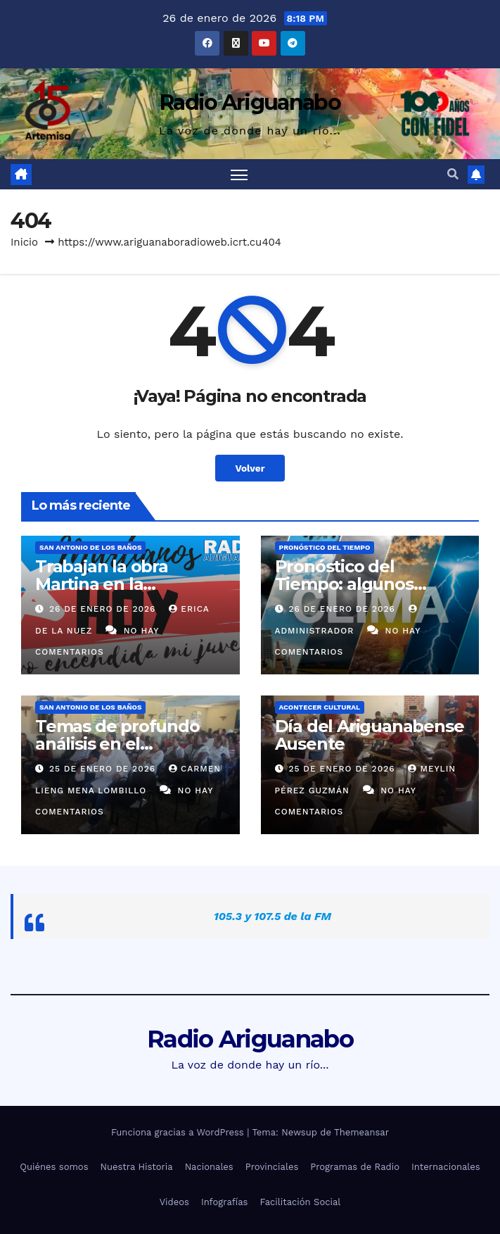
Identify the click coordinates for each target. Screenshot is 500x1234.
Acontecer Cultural (320, 707)
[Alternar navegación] (239, 174)
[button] (453, 174)
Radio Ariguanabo (250, 102)
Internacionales (445, 1166)
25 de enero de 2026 (104, 769)
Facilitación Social (299, 1202)
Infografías (224, 1202)
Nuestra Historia (137, 1166)
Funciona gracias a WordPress (179, 1132)
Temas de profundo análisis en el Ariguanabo (117, 744)
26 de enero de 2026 (104, 609)
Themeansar (361, 1132)
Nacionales (209, 1166)
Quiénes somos (54, 1166)
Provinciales (272, 1166)
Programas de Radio (354, 1166)
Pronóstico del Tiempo (325, 547)
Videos (174, 1202)
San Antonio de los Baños (90, 547)
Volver (249, 468)
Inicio (24, 242)
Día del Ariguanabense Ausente (369, 735)
